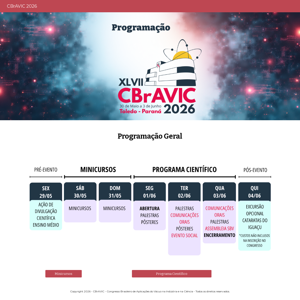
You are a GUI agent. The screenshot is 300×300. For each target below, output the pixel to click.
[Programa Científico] (171, 273)
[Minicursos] (63, 273)
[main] (161, 28)
